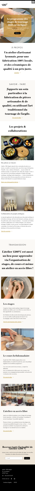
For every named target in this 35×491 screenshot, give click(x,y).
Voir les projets (5, 231)
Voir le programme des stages (12, 322)
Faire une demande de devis (9, 182)
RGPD (15, 482)
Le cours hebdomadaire (16, 355)
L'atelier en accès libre (15, 411)
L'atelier (16, 73)
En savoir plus (16, 118)
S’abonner (27, 458)
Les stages (8, 304)
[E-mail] (13, 458)
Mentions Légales (7, 482)
